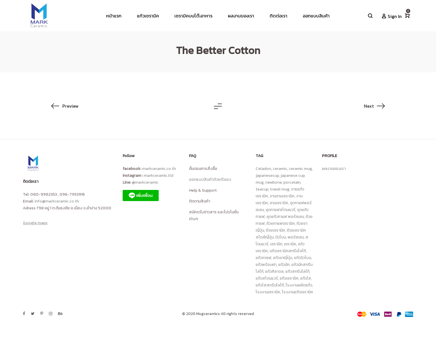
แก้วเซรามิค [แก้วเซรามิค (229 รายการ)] (289, 278)
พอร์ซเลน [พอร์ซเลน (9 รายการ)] (296, 237)
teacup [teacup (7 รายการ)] (262, 189)
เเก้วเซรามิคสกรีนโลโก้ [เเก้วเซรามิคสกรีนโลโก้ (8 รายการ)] (288, 251)
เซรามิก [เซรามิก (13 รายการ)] (276, 244)
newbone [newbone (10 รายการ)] (273, 182)
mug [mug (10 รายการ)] (260, 182)
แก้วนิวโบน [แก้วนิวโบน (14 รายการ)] (302, 258)
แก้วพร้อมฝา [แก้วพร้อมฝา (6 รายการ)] (266, 265)
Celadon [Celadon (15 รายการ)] (263, 169)
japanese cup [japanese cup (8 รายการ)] (292, 175)
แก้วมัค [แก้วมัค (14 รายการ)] (284, 265)
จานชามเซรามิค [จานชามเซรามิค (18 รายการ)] (282, 196)
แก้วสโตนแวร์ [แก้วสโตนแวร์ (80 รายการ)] (267, 278)
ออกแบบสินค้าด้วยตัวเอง (210, 179)
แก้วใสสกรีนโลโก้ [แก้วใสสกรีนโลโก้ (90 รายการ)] (270, 285)
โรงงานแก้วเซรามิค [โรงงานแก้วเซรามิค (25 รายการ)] (297, 292)
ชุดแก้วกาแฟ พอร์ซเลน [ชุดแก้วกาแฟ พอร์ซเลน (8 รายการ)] (285, 217)
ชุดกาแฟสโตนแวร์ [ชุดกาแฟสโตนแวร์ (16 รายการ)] (280, 210)
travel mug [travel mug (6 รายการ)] (279, 189)
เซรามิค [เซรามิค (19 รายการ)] (290, 244)
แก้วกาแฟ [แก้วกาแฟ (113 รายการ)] (263, 258)
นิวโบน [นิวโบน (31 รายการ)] (280, 237)
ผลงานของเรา (334, 169)
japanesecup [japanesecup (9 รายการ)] (267, 175)
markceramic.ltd (158, 175)
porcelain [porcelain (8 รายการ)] (291, 182)
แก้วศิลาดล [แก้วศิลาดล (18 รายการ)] (274, 271)
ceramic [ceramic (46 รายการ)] (280, 169)
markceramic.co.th (159, 169)
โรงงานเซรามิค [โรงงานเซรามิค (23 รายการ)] (268, 292)
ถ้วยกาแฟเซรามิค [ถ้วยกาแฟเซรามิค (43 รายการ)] (280, 223)
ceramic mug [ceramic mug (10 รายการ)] (300, 169)
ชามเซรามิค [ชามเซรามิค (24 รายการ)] (279, 203)
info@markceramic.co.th (57, 201)
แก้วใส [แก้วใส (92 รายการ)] (305, 278)
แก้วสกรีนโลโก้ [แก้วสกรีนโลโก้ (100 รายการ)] (297, 271)
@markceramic (146, 182)
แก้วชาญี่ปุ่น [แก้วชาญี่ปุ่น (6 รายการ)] (282, 258)
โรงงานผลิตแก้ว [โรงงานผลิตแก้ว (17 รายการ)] (299, 285)
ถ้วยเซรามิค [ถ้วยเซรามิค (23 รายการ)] (275, 230)
